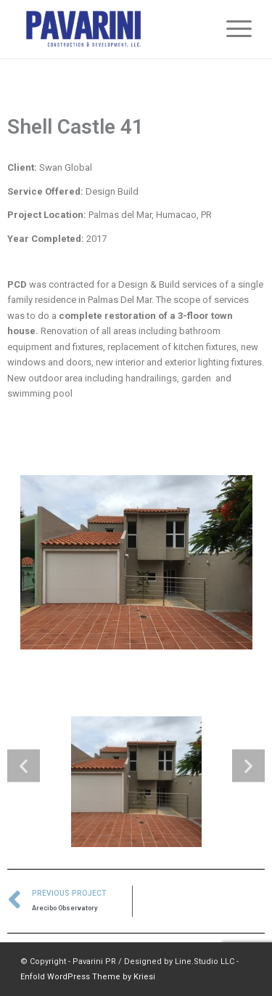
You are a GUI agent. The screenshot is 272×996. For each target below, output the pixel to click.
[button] (23, 765)
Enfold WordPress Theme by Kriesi (87, 976)
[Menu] (232, 29)
